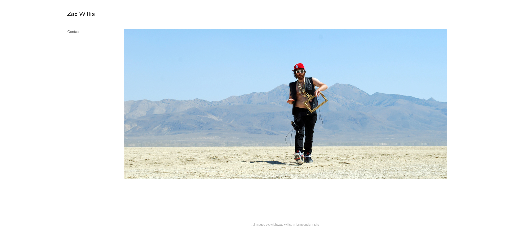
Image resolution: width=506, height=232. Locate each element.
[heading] (83, 14)
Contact (73, 32)
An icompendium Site (305, 224)
